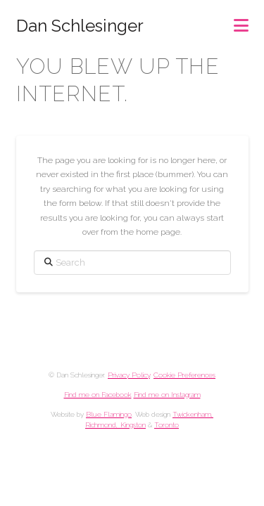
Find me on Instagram (167, 394)
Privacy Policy (129, 375)
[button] (241, 20)
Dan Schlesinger (80, 26)
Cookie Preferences (184, 375)
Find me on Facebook (98, 394)
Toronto (166, 425)
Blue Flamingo (109, 414)
